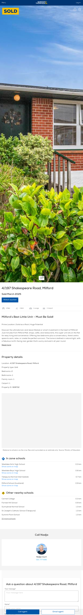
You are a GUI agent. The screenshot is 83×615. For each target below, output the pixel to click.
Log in (78, 3)
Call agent (22, 612)
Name (7, 604)
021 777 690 (41, 560)
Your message (10, 589)
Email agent (58, 612)
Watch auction (10, 300)
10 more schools (9, 519)
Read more (6, 345)
